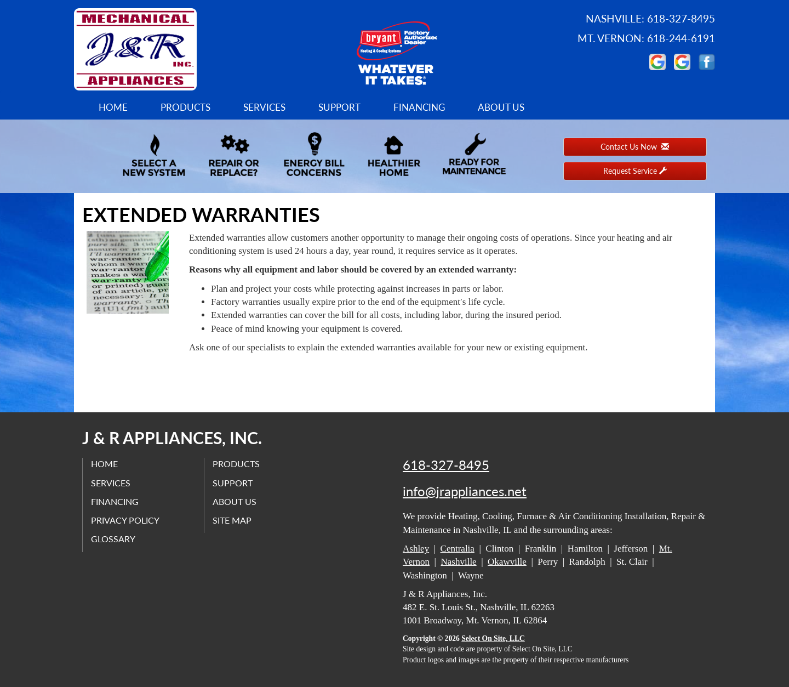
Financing (419, 107)
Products (185, 107)
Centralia (457, 548)
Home (113, 107)
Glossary (113, 538)
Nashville (459, 562)
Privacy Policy (125, 520)
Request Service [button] (635, 170)
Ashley (416, 548)
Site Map (232, 520)
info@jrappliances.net (465, 491)
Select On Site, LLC (493, 638)
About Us (501, 107)
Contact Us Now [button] (635, 146)
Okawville (507, 562)
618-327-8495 (446, 465)
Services (264, 107)
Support (339, 107)
